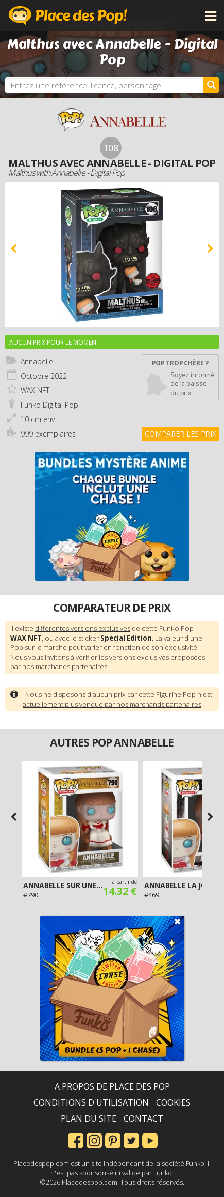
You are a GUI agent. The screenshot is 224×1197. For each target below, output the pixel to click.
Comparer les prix (180, 434)
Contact (143, 1118)
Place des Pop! (68, 15)
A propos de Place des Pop (112, 1086)
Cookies (173, 1102)
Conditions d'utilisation (91, 1102)
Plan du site (88, 1118)
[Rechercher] (211, 85)
